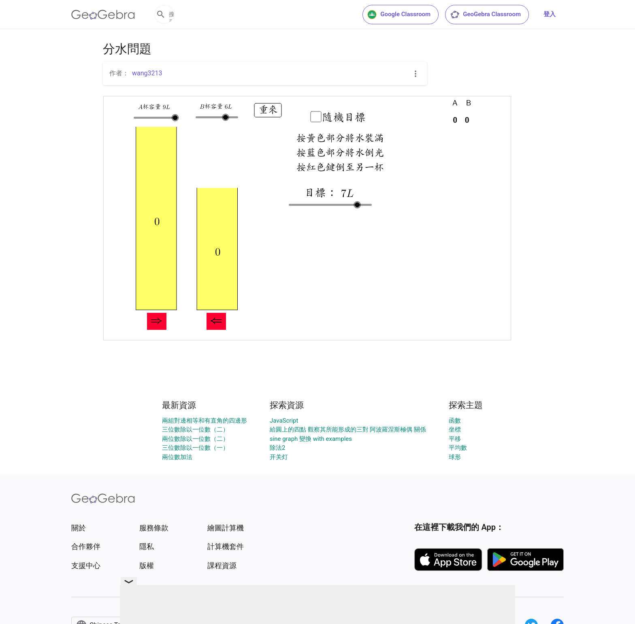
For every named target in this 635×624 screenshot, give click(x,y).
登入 (549, 14)
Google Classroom (398, 14)
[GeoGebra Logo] (103, 14)
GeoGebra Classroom (485, 14)
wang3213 (147, 73)
